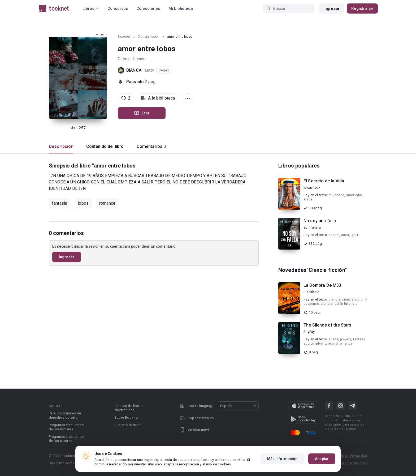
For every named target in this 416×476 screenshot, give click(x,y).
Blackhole (311, 292)
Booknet (124, 36)
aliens (333, 339)
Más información (282, 459)
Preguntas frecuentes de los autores (66, 439)
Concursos (117, 8)
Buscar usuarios (127, 425)
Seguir (164, 70)
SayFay (309, 332)
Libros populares (299, 165)
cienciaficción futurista (339, 304)
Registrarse (362, 8)
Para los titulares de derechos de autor (65, 415)
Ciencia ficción (148, 36)
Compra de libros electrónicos (128, 408)
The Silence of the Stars (328, 325)
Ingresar (331, 8)
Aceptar (322, 459)
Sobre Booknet (126, 417)
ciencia (334, 299)
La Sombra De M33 (322, 285)
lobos (83, 203)
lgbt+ (354, 235)
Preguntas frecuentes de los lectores (66, 427)
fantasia (59, 203)
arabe (308, 199)
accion (334, 235)
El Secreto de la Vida (324, 180)
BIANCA (133, 70)
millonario (336, 195)
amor (345, 235)
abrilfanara (312, 227)
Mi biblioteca (180, 8)
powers (345, 339)
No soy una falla (320, 220)
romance (107, 203)
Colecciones (148, 8)
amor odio (354, 195)
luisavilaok (312, 188)
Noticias (55, 406)
